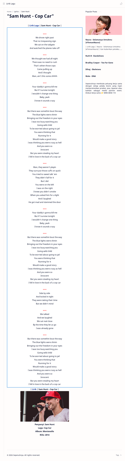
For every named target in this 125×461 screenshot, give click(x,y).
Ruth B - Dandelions (95, 56)
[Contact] (4, 22)
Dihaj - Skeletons (93, 70)
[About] (4, 17)
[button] (121, 3)
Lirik (37, 390)
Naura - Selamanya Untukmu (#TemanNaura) (99, 41)
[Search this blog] (50, 3)
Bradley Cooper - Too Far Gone (99, 63)
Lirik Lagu (11, 3)
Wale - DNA (91, 77)
